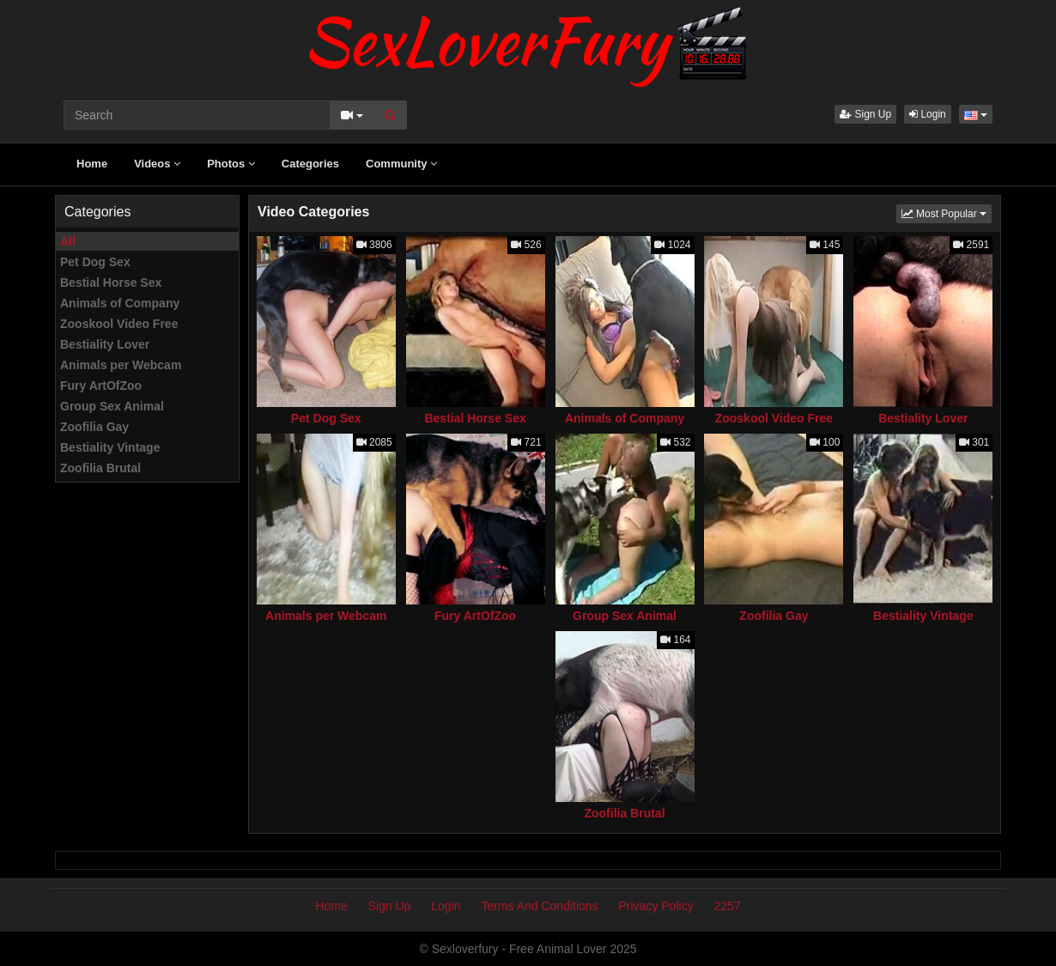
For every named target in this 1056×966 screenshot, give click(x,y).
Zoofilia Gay (94, 427)
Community (401, 163)
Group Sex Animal (112, 406)
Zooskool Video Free (119, 324)
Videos (157, 163)
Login (927, 114)
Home (91, 163)
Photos (231, 163)
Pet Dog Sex (95, 262)
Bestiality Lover (104, 344)
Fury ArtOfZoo (101, 385)
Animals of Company (119, 303)
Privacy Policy (656, 906)
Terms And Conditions (539, 906)
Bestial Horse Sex (110, 282)
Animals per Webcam (120, 365)
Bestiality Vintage (110, 447)
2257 (727, 906)
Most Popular (946, 212)
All (68, 241)
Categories (310, 163)
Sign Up (865, 114)
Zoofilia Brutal (100, 468)
